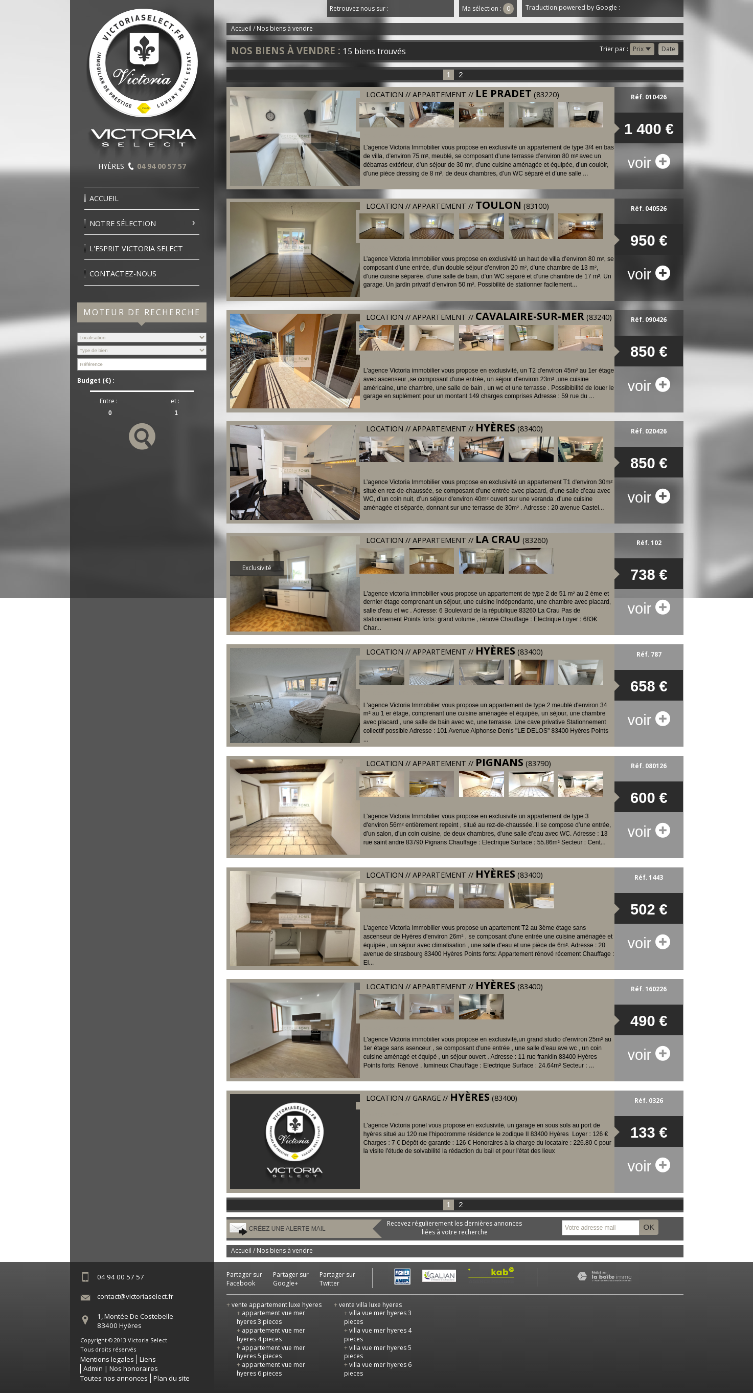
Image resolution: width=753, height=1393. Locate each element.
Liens (148, 1359)
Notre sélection (122, 223)
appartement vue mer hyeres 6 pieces (271, 1369)
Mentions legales (107, 1359)
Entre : (109, 401)
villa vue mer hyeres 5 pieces (378, 1352)
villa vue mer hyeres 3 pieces (378, 1317)
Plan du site (171, 1378)
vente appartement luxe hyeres (274, 1304)
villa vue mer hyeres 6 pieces (378, 1369)
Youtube (430, 9)
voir (648, 163)
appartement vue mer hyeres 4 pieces (271, 1334)
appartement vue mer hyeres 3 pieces (271, 1317)
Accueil (104, 198)
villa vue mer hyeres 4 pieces (378, 1334)
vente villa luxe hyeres (368, 1304)
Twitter (414, 9)
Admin (93, 1368)
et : (175, 401)
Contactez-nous (122, 273)
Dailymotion (445, 9)
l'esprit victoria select (136, 248)
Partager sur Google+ (291, 1279)
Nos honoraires (133, 1368)
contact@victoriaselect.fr (135, 1296)
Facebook (399, 9)
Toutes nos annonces (114, 1378)
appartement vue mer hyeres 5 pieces (271, 1352)
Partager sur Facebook (244, 1279)
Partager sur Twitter (337, 1279)
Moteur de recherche (142, 312)
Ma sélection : (488, 8)
